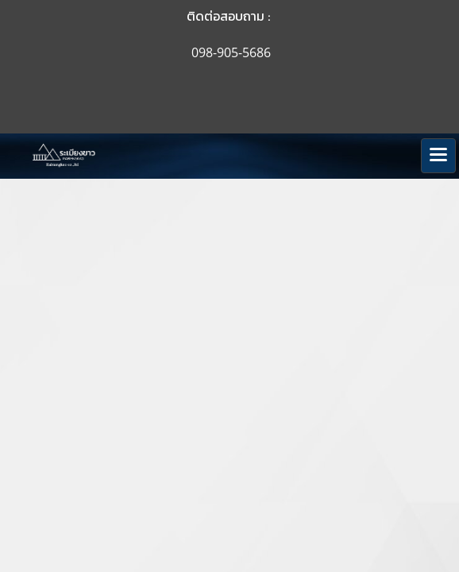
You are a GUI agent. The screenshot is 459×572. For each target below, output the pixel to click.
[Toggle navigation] (438, 155)
